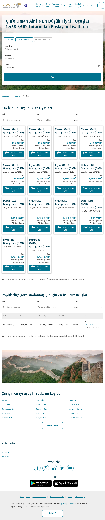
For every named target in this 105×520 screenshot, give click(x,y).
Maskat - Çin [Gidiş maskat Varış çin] (6, 400)
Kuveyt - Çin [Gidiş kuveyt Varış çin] (73, 413)
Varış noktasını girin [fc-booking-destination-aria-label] (12, 58)
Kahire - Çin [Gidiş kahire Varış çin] (40, 413)
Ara (52, 77)
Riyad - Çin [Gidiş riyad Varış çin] (40, 400)
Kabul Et (52, 513)
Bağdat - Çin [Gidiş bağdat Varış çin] (74, 405)
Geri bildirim (6, 452)
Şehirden (69, 497)
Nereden (8, 46)
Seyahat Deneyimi (80, 5)
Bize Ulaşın (6, 456)
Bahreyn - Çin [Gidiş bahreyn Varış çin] (41, 405)
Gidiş (7, 65)
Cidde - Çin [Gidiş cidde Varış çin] (6, 405)
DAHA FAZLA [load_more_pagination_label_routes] (52, 425)
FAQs (4, 448)
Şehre (28, 497)
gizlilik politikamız (67, 504)
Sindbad (90, 6)
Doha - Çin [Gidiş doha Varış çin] (6, 413)
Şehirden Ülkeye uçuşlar (56, 497)
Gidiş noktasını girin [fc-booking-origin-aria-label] (12, 49)
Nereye (8, 56)
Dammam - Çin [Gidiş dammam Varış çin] (41, 409)
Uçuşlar (18, 96)
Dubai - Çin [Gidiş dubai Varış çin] (73, 400)
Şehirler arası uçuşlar (39, 497)
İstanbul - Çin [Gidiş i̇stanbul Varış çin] (7, 418)
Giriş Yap (48, 5)
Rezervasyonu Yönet (59, 5)
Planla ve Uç (40, 5)
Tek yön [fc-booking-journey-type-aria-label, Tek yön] (7, 39)
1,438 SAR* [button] (16, 27)
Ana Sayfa (5, 96)
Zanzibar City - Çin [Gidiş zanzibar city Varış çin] (76, 409)
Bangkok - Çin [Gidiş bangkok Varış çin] (41, 418)
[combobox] (19, 120)
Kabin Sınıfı (75, 114)
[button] (24, 39)
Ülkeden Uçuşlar (80, 497)
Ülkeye (22, 497)
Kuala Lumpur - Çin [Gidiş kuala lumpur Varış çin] (76, 418)
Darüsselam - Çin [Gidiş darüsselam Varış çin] (8, 409)
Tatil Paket (70, 5)
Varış (38, 114)
